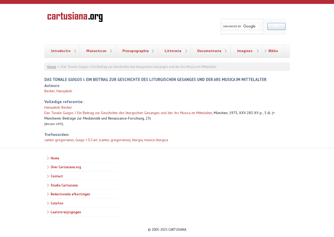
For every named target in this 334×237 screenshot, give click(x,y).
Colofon (57, 203)
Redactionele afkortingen (70, 194)
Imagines (245, 50)
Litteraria (173, 50)
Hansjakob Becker (58, 107)
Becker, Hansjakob (58, 91)
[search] (241, 26)
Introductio (60, 50)
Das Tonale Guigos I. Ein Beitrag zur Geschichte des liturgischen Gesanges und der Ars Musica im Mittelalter (128, 112)
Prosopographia (135, 50)
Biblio (273, 50)
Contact (57, 176)
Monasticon (96, 50)
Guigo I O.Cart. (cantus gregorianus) (102, 140)
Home (51, 67)
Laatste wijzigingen (66, 212)
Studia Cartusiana (64, 185)
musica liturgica (156, 140)
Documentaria (209, 50)
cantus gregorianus (59, 140)
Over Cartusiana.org (66, 167)
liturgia (137, 140)
